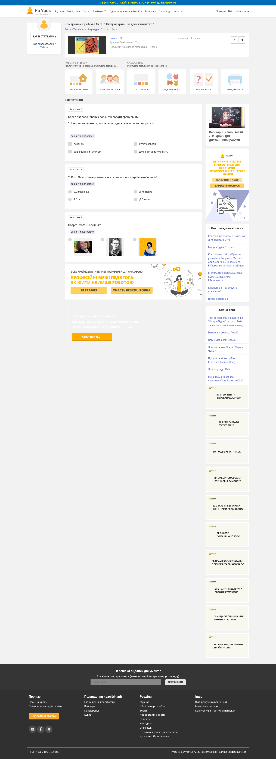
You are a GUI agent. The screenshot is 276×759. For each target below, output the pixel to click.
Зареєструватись (44, 36)
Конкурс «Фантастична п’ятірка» (215, 710)
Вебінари (89, 706)
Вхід (230, 11)
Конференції (92, 710)
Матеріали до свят (206, 706)
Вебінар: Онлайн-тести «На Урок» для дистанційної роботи (226, 136)
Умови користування (204, 752)
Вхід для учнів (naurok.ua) (211, 702)
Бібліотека (73, 11)
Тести (85, 11)
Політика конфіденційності (232, 752)
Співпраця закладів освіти (45, 706)
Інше (178, 11)
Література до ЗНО (219, 369)
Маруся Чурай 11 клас (221, 247)
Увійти (44, 47)
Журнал (59, 11)
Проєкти (145, 719)
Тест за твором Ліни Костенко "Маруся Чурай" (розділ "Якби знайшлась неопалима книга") (225, 321)
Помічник (99, 11)
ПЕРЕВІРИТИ (175, 682)
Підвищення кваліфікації (125, 11)
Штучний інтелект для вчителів (159, 732)
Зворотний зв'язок (44, 716)
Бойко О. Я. (116, 38)
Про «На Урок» (38, 702)
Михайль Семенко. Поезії (222, 332)
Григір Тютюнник (218, 298)
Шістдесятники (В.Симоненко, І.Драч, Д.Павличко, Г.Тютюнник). (225, 277)
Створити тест (92, 336)
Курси (88, 714)
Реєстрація (243, 11)
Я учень (221, 11)
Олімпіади (146, 727)
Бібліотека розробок (152, 706)
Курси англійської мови (154, 736)
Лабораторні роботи (152, 714)
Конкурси (150, 11)
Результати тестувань (105, 66)
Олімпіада (165, 11)
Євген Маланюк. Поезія (222, 340)
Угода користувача (181, 752)
